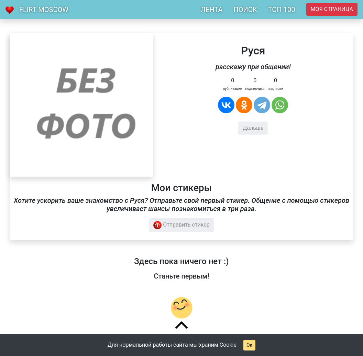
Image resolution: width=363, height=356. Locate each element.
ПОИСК (245, 10)
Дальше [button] (253, 128)
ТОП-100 (281, 10)
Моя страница (332, 9)
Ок (249, 345)
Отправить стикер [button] (181, 225)
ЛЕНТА (212, 10)
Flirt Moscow (43, 10)
